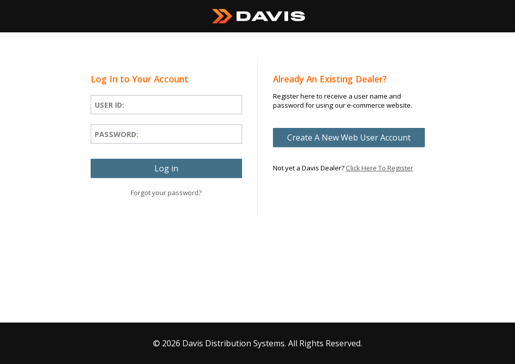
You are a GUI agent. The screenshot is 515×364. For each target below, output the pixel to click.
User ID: (109, 105)
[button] (166, 168)
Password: (116, 134)
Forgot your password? (166, 192)
